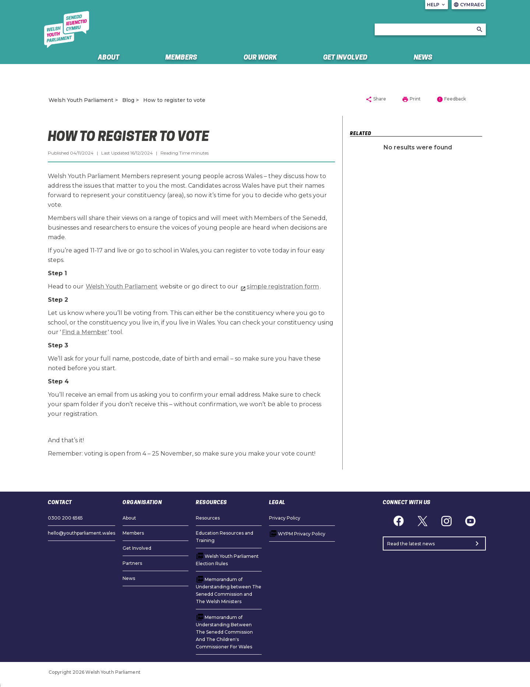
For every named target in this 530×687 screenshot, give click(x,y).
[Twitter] (422, 521)
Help (436, 4)
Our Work (260, 57)
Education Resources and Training (224, 536)
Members (181, 57)
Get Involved (345, 57)
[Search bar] (430, 29)
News (423, 57)
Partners (132, 563)
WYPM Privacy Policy (301, 534)
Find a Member (84, 332)
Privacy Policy (284, 518)
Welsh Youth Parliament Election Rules (227, 559)
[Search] (479, 29)
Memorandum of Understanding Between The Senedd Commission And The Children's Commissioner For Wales (224, 632)
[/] (66, 29)
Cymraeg (468, 4)
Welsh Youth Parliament (81, 100)
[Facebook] (398, 521)
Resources (208, 518)
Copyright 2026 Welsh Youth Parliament (95, 672)
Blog (128, 100)
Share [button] (375, 99)
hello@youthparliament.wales (81, 533)
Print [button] (411, 99)
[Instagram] (446, 521)
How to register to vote (174, 100)
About (108, 57)
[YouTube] (470, 521)
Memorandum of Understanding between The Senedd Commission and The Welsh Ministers (228, 590)
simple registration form (283, 286)
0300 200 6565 (65, 518)
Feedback (451, 99)
